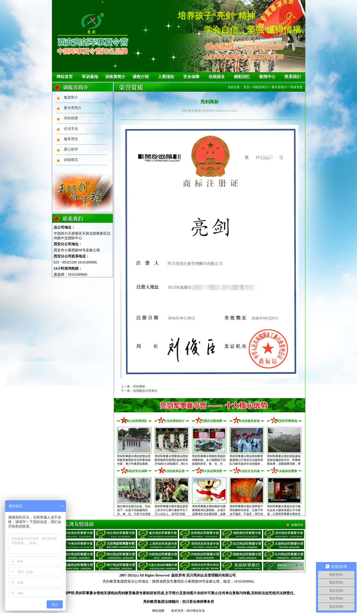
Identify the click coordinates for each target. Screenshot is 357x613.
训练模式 (71, 160)
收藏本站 (297, 525)
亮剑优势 (71, 118)
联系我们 (293, 77)
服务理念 (71, 139)
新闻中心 (267, 77)
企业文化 (71, 129)
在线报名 (217, 77)
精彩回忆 (242, 77)
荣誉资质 (296, 87)
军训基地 (90, 77)
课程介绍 (141, 77)
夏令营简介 (73, 108)
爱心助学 (71, 149)
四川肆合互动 (195, 610)
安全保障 (191, 77)
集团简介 (71, 97)
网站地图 (158, 610)
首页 (246, 87)
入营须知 (166, 77)
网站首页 (65, 77)
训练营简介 (115, 77)
